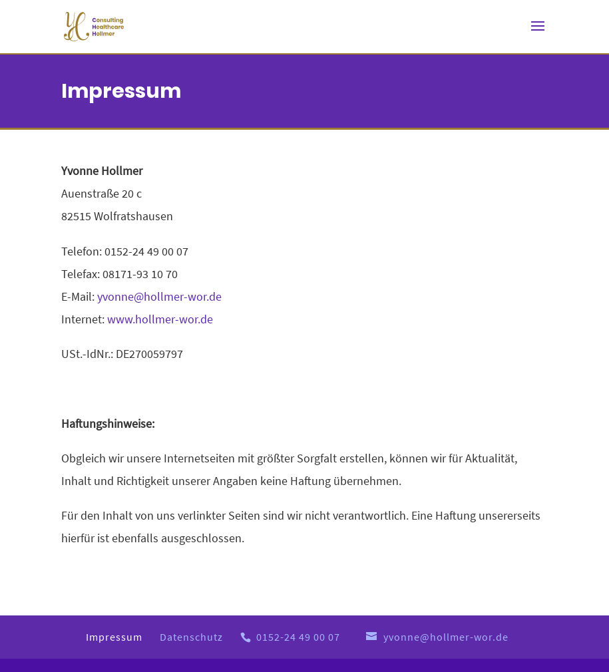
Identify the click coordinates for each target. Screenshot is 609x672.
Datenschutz (191, 636)
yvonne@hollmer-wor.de (159, 296)
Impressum (114, 636)
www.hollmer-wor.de (160, 319)
